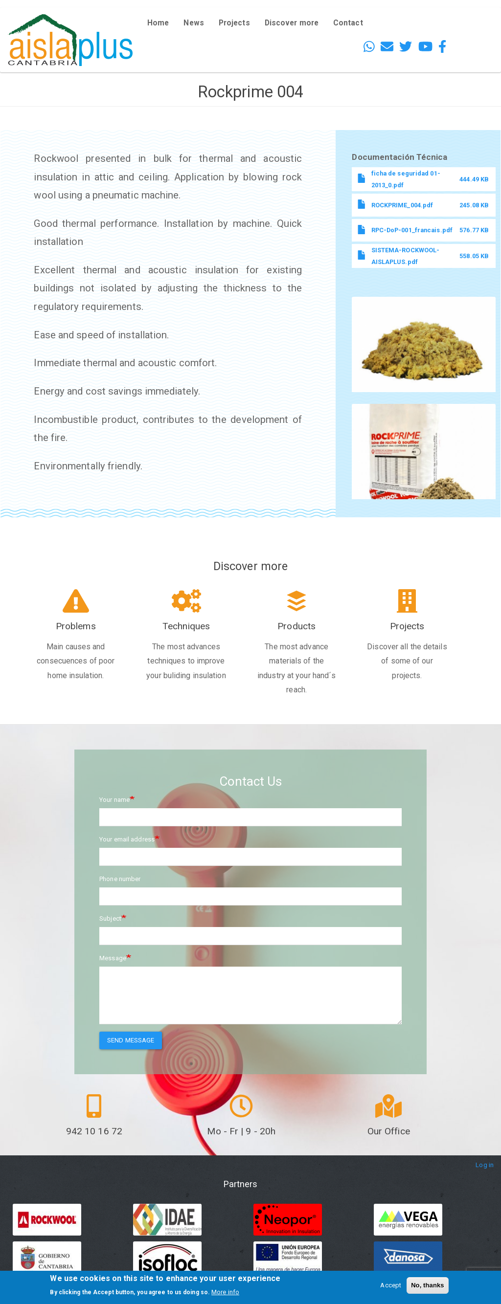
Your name (114, 799)
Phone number (119, 879)
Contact (348, 23)
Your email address (127, 839)
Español (472, 29)
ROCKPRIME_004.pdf (402, 205)
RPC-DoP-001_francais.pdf (412, 230)
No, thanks (427, 1285)
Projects (234, 23)
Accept (390, 1285)
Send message (130, 1040)
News (193, 23)
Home (158, 23)
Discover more (292, 23)
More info (225, 1292)
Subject (110, 918)
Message (112, 958)
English (470, 15)
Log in (485, 1165)
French (470, 43)
